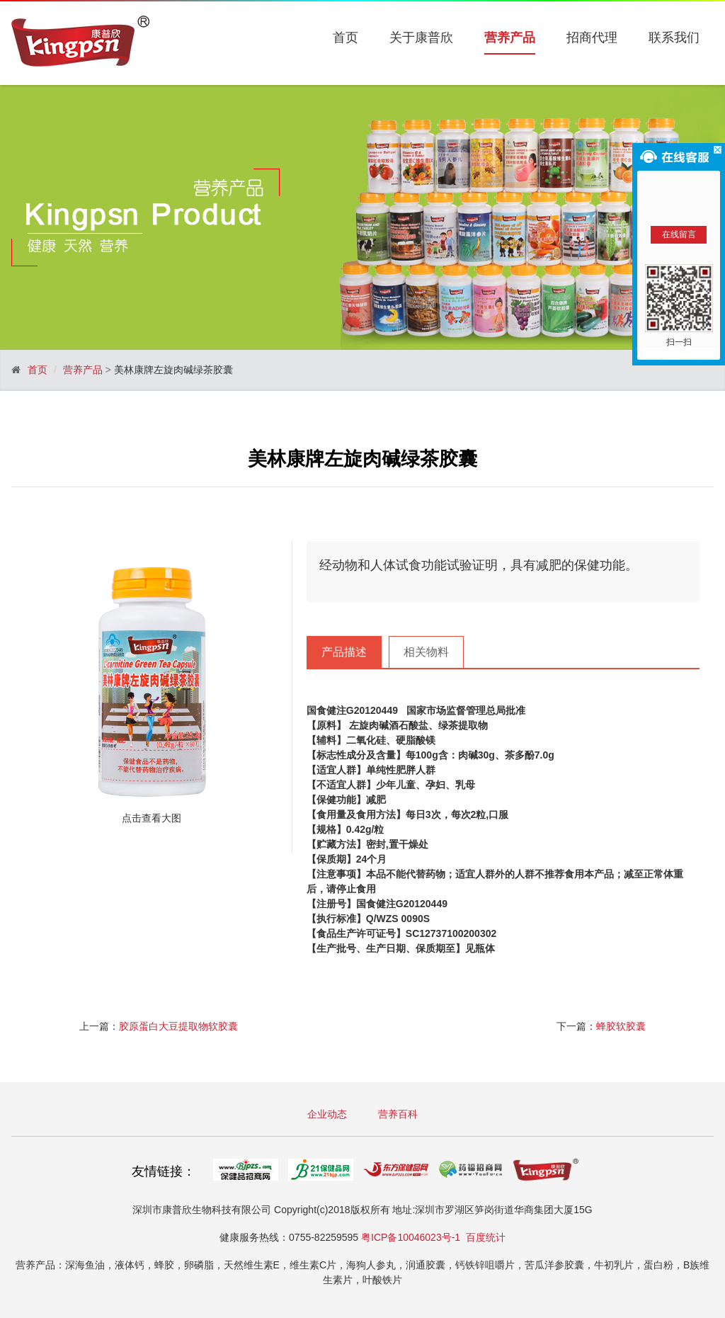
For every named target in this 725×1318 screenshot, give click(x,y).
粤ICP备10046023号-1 (410, 1237)
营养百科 (398, 1114)
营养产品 (509, 38)
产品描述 (344, 652)
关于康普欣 (421, 37)
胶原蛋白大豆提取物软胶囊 (178, 1026)
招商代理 (591, 37)
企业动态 (327, 1114)
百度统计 (486, 1237)
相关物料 (426, 652)
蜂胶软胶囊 (621, 1026)
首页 (345, 37)
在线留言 (679, 234)
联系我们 (674, 37)
